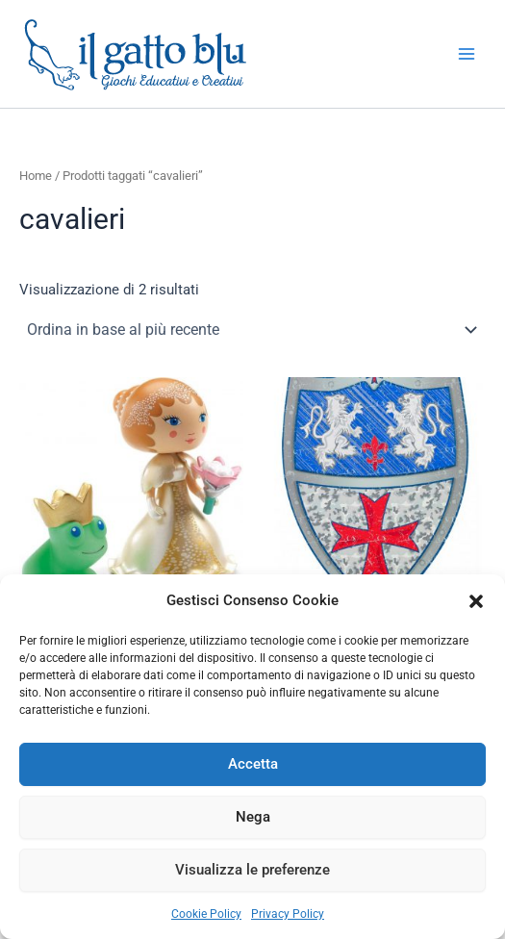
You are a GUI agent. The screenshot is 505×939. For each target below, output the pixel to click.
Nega (253, 816)
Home (35, 175)
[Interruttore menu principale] (466, 54)
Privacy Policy (287, 914)
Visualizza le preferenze (252, 869)
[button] (476, 601)
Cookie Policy (206, 914)
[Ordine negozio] (252, 330)
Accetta (253, 764)
